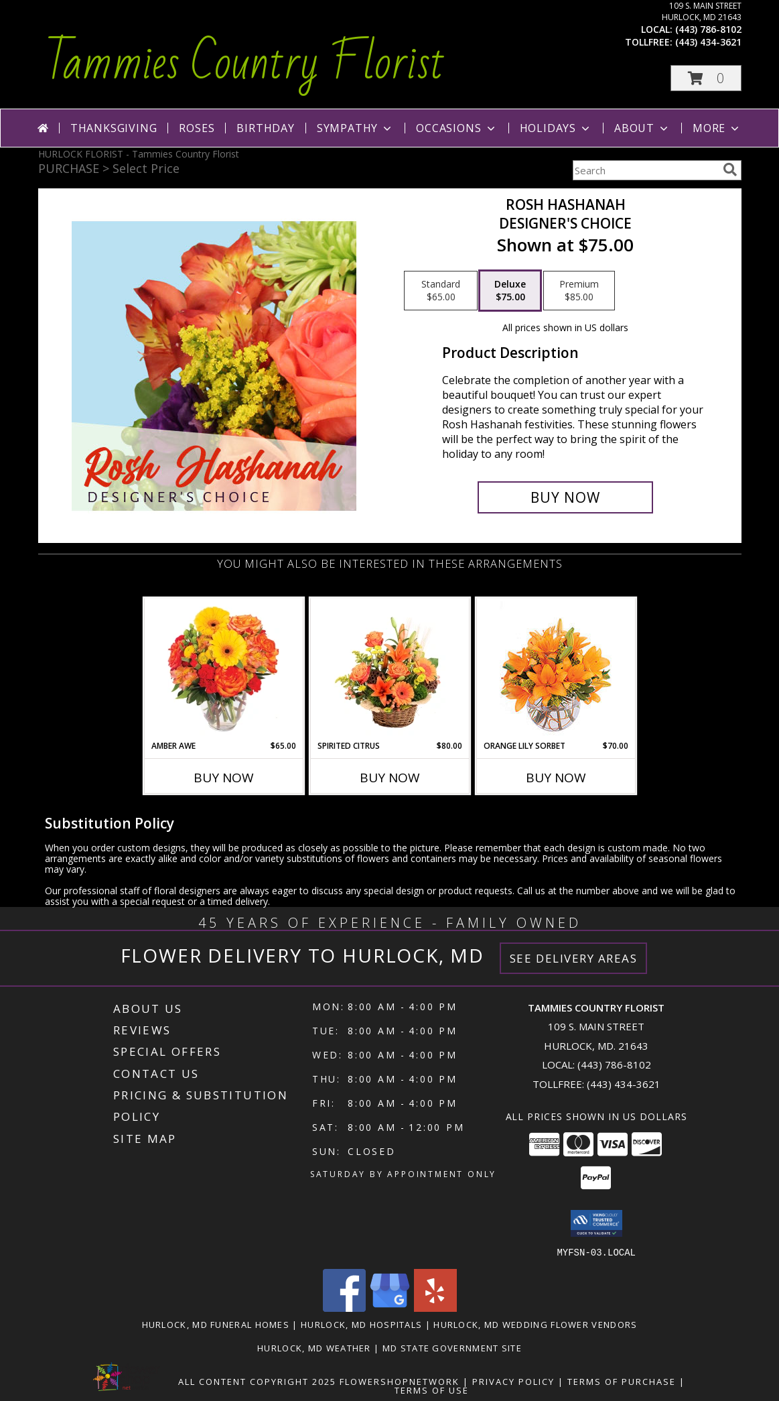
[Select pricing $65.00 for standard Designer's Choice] (441, 290)
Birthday (265, 128)
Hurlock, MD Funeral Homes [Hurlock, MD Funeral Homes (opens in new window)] (216, 1324)
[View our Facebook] (344, 1307)
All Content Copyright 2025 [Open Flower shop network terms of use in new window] (257, 1381)
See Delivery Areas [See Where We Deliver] (574, 958)
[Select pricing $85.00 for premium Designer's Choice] (579, 290)
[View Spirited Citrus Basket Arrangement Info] (389, 669)
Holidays (556, 128)
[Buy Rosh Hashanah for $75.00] (566, 497)
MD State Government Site (452, 1347)
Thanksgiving (113, 128)
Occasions (456, 128)
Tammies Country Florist (245, 63)
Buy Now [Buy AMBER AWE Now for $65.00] (224, 777)
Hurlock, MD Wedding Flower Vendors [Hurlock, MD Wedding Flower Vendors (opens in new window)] (535, 1324)
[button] (705, 78)
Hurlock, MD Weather (314, 1347)
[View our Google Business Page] (389, 1307)
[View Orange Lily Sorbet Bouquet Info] (556, 669)
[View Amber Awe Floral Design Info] (223, 669)
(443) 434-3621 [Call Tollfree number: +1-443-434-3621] (623, 1084)
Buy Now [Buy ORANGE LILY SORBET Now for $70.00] (556, 777)
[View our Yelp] (435, 1307)
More (717, 128)
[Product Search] (645, 170)
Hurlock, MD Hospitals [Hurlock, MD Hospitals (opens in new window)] (361, 1324)
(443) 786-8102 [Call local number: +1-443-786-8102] (708, 29)
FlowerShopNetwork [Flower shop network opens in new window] (399, 1381)
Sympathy (355, 128)
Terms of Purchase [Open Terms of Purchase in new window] (621, 1381)
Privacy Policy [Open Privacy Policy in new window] (513, 1381)
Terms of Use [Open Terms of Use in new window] (432, 1390)
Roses (196, 128)
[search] (730, 169)
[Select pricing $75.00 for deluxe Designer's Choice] (510, 290)
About (642, 128)
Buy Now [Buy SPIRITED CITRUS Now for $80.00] (390, 777)
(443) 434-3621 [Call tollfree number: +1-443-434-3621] (708, 42)
